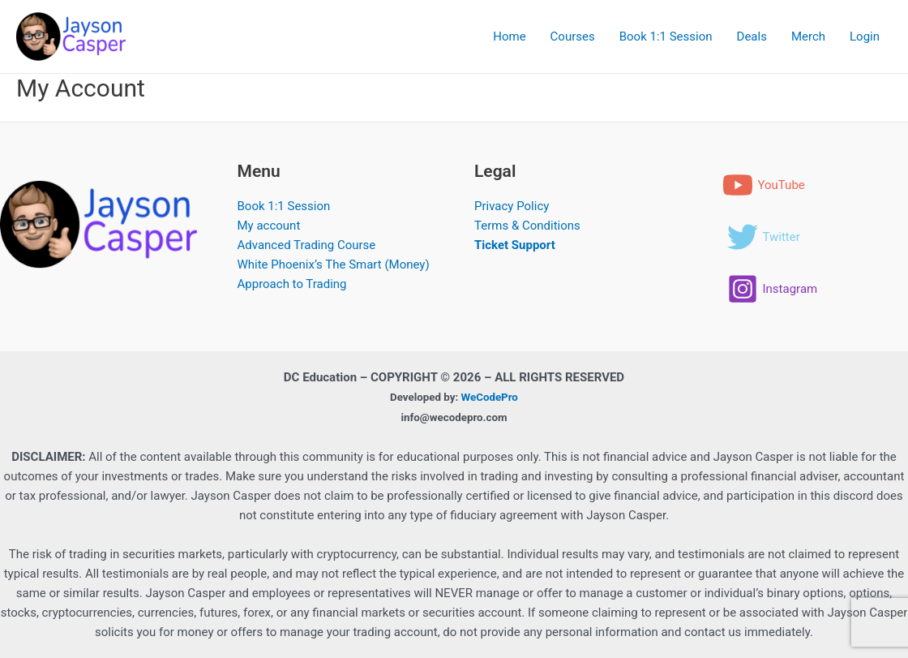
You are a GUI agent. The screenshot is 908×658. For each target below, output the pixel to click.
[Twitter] (764, 237)
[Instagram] (773, 289)
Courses (572, 36)
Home (509, 36)
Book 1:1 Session (666, 36)
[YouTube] (764, 185)
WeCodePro (489, 397)
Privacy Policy (511, 206)
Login (865, 36)
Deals (752, 36)
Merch (808, 36)
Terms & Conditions (527, 225)
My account (269, 225)
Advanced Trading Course (307, 245)
